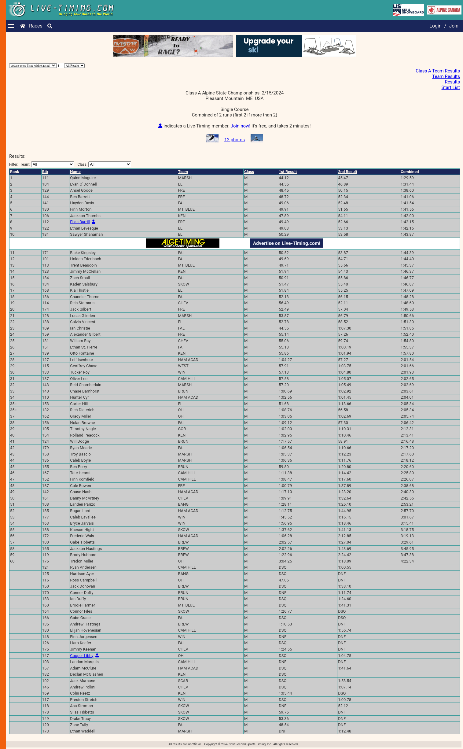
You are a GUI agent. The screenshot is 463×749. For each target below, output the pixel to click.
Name (75, 171)
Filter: (41, 164)
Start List (451, 87)
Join (453, 26)
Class (249, 171)
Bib (45, 171)
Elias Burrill (80, 222)
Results (452, 82)
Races (35, 26)
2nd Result (347, 171)
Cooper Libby (81, 655)
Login (435, 26)
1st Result (288, 171)
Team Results (446, 76)
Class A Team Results (438, 71)
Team (183, 171)
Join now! (240, 126)
